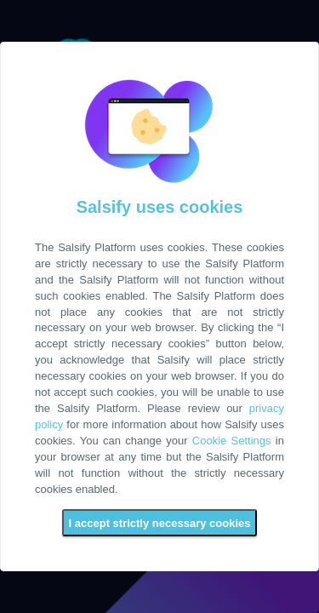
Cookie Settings (231, 440)
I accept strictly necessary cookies (160, 523)
